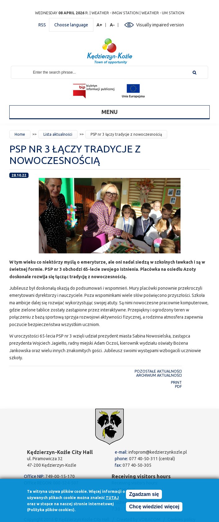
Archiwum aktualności (159, 375)
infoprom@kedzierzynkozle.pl (157, 452)
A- (112, 25)
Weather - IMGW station (115, 13)
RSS (42, 24)
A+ (99, 25)
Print (176, 382)
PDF (178, 386)
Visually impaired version (160, 24)
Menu (109, 112)
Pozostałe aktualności (158, 371)
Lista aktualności (57, 134)
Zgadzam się (144, 494)
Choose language (71, 24)
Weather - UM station (162, 13)
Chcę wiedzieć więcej (154, 507)
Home (20, 134)
